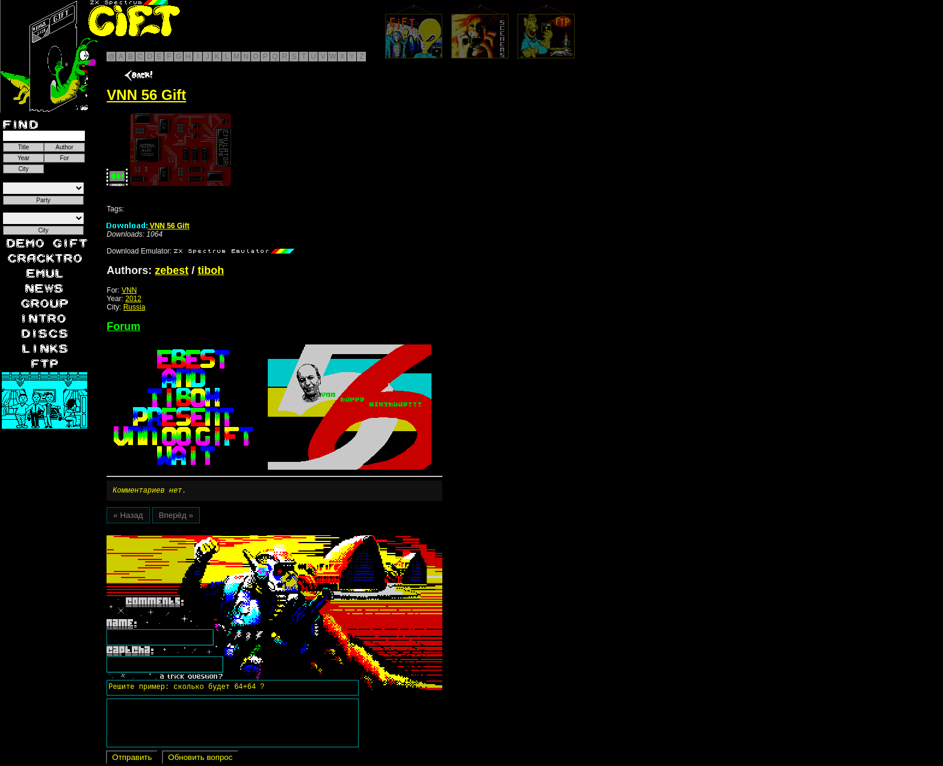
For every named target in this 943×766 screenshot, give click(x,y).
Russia (134, 307)
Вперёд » (176, 517)
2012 (133, 298)
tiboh (210, 270)
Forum (123, 326)
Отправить (132, 759)
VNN (129, 290)
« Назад (128, 517)
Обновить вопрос (200, 759)
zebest (171, 270)
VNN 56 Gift (148, 226)
